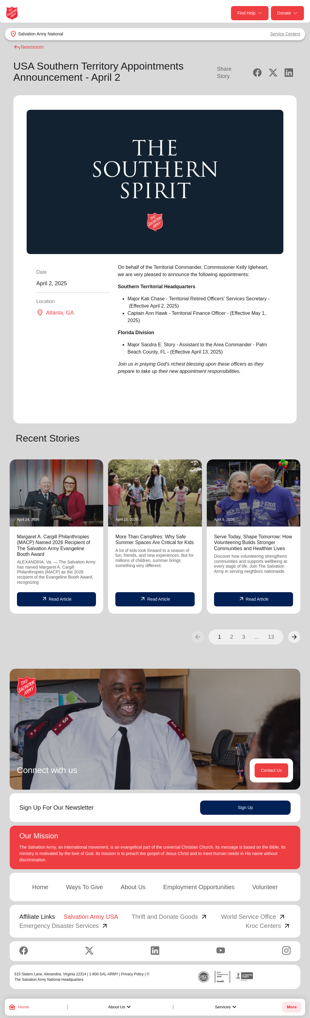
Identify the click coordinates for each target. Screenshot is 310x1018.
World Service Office (253, 916)
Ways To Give (84, 887)
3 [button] (243, 637)
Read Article (56, 599)
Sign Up (245, 807)
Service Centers (285, 33)
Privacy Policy (132, 974)
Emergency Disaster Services (63, 925)
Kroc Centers (268, 925)
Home (40, 887)
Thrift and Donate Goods (170, 916)
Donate (287, 13)
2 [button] (231, 637)
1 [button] (219, 637)
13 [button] (271, 637)
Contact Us (271, 770)
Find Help (249, 13)
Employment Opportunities (199, 887)
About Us (120, 1007)
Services (226, 1007)
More (292, 1007)
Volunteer (265, 887)
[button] (294, 637)
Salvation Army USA (91, 916)
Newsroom (28, 47)
